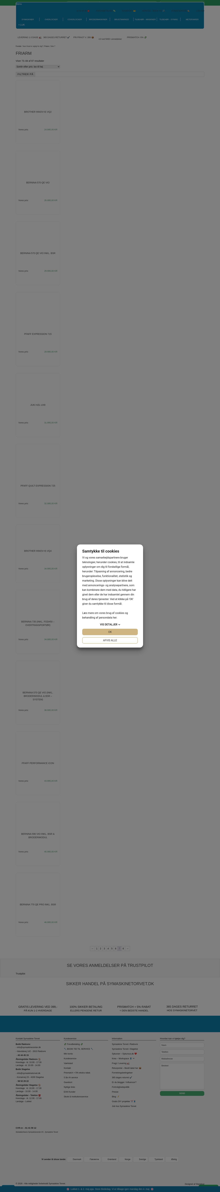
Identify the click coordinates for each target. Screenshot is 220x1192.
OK (110, 632)
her (114, 617)
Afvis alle (110, 640)
